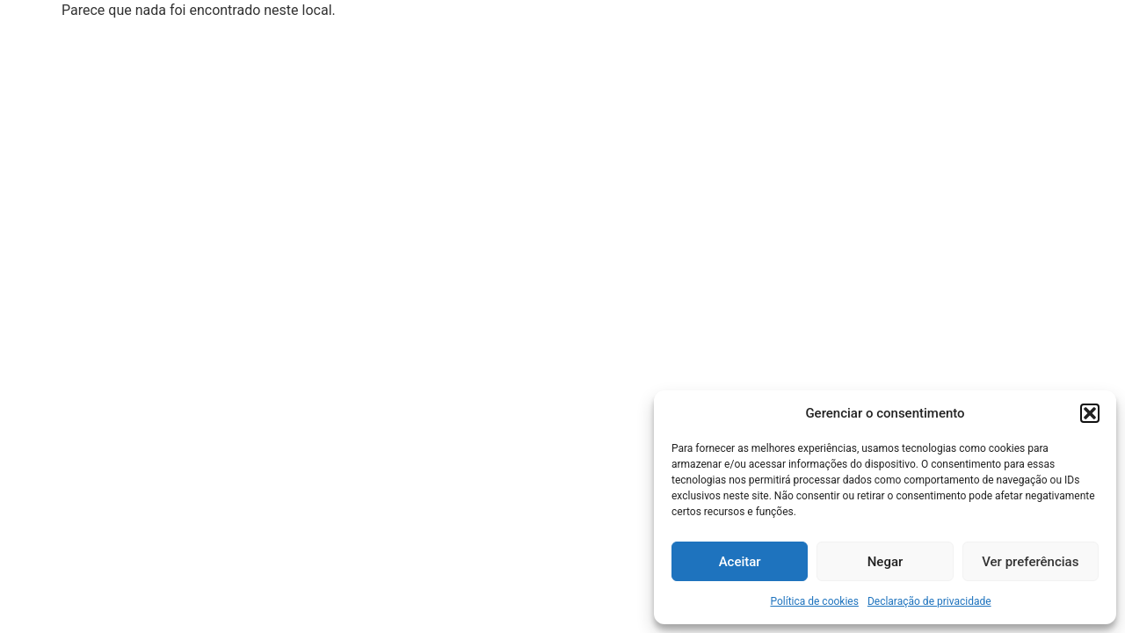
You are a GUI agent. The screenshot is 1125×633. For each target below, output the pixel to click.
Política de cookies (814, 601)
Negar (885, 562)
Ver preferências (1030, 562)
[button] (1090, 413)
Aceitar (740, 562)
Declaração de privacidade (929, 601)
